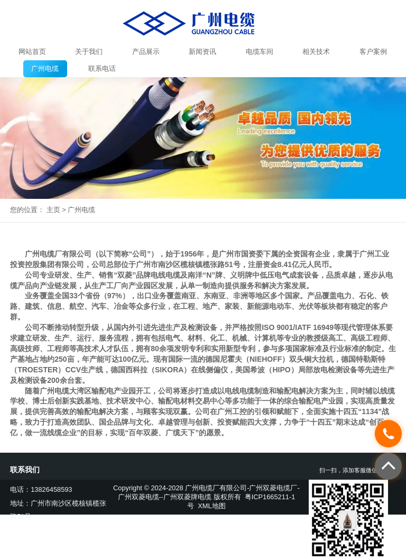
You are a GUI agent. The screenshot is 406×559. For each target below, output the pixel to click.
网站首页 (32, 52)
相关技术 (316, 52)
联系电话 (102, 68)
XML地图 (211, 506)
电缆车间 (259, 52)
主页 (53, 210)
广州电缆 (45, 68)
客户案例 (373, 52)
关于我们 (89, 52)
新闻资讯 (202, 52)
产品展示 (146, 52)
